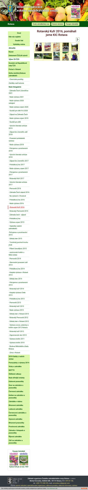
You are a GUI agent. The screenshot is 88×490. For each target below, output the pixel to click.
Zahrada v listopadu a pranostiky (17, 431)
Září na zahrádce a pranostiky (16, 441)
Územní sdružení (57, 24)
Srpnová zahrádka (15, 419)
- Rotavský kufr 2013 (16, 306)
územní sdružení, (21, 485)
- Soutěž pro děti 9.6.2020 (18, 111)
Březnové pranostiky (16, 423)
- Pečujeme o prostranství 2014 (18, 283)
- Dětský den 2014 (15, 279)
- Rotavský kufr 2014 (16, 289)
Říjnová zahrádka (15, 437)
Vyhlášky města (19, 44)
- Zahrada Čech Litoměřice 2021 (18, 92)
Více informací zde (52, 488)
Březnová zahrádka (16, 405)
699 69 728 (69, 481)
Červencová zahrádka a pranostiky (17, 414)
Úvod (19, 33)
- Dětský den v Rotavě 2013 (19, 314)
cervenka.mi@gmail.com (61, 483)
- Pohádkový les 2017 (17, 165)
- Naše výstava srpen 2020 (18, 107)
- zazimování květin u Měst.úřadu (16, 253)
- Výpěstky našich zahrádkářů (15, 227)
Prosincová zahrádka (16, 427)
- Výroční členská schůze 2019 (18, 127)
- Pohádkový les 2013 (17, 299)
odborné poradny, (52, 485)
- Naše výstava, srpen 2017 (19, 168)
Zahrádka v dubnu (15, 401)
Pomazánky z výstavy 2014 (19, 363)
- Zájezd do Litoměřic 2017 (19, 161)
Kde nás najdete (15, 37)
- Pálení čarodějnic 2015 (18, 249)
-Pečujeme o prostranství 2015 (18, 233)
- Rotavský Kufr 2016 (16, 207)
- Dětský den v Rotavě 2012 (19, 321)
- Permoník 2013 (15, 303)
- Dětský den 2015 (15, 239)
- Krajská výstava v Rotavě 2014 (18, 273)
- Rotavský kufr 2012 (16, 331)
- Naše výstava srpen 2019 (18, 118)
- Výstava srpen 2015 (16, 222)
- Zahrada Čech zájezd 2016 (19, 192)
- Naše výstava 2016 (16, 203)
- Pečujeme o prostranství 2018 (18, 149)
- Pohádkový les (14, 219)
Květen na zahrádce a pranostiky (17, 396)
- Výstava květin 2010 (17, 343)
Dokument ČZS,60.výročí (18, 56)
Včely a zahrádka (15, 366)
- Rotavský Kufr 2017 (16, 178)
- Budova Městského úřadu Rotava (19, 347)
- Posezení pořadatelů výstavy (17, 139)
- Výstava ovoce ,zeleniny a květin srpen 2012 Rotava (19, 326)
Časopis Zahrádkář (72, 24)
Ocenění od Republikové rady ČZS (18, 64)
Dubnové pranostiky (16, 381)
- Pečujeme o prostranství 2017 (18, 173)
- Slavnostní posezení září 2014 (18, 263)
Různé (11, 52)
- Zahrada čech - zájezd (17, 215)
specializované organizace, (36, 485)
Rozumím (84, 488)
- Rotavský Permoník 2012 (18, 318)
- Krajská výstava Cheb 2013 (17, 294)
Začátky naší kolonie (16, 83)
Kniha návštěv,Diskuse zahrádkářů (17, 74)
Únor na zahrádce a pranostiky (16, 386)
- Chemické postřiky (16, 79)
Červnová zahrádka (16, 391)
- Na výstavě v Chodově (17, 196)
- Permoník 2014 (15, 259)
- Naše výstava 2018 (16, 145)
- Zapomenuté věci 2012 (18, 335)
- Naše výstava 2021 (16, 97)
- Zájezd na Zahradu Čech (18, 114)
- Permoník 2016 (15, 188)
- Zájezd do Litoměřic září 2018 (18, 133)
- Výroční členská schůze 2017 (18, 183)
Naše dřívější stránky (17, 378)
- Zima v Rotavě (14, 353)
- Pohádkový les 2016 (17, 200)
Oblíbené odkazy (15, 374)
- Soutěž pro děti (15, 122)
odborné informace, (65, 485)
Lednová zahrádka (15, 409)
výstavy (74, 485)
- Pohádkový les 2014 (17, 269)
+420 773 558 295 (42, 483)
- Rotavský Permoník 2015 (18, 211)
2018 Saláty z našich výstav (16, 357)
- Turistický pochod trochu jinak (18, 243)
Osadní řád (19, 41)
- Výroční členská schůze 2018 (18, 156)
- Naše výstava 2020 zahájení (16, 102)
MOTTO (12, 370)
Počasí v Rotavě (15, 69)
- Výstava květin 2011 (17, 339)
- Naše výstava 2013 (16, 310)
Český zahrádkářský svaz (41, 24)
